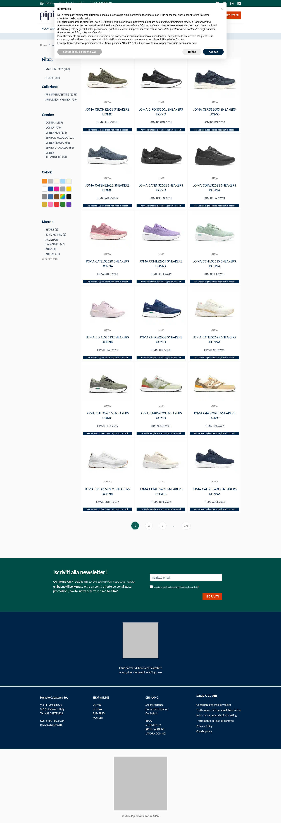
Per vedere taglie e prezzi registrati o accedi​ (107, 130)
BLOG (149, 720)
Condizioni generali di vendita (213, 704)
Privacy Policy (204, 726)
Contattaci (152, 713)
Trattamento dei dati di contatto (215, 721)
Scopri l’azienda (155, 704)
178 (187, 526)
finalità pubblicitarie (97, 29)
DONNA (97, 709)
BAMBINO (99, 713)
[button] (222, 8)
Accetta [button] (213, 51)
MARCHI (98, 717)
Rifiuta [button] (192, 51)
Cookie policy (204, 731)
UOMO (97, 704)
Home (43, 45)
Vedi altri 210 (50, 259)
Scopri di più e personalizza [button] (79, 51)
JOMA (107, 102)
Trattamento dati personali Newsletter (218, 710)
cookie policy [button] (83, 18)
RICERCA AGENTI (155, 729)
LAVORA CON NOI (156, 733)
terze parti (112, 21)
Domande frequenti (157, 709)
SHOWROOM (153, 725)
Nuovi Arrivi (50, 28)
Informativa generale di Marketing (216, 715)
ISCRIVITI (212, 596)
